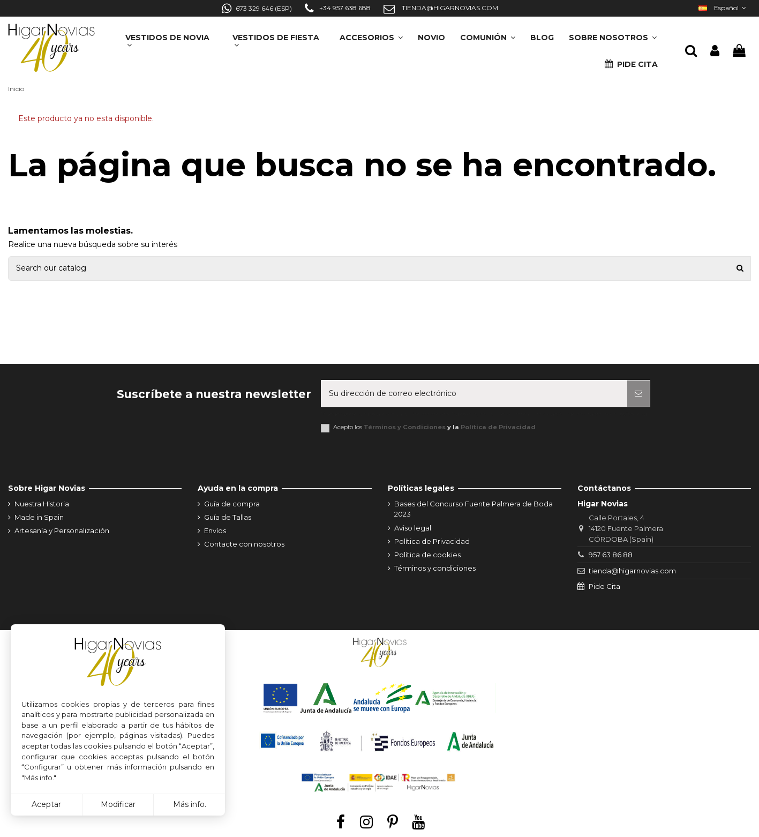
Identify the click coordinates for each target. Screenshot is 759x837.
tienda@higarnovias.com (632, 570)
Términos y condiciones (435, 568)
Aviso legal (412, 528)
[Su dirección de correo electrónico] (474, 393)
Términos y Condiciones (405, 427)
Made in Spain (39, 517)
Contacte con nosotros (244, 544)
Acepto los (434, 427)
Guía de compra (232, 503)
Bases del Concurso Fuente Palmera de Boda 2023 (473, 509)
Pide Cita (604, 586)
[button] (612, 34)
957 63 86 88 (611, 554)
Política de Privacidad (498, 427)
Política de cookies (427, 554)
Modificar (118, 804)
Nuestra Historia (41, 503)
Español (723, 8)
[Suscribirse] (638, 393)
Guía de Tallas (227, 517)
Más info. (189, 804)
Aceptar (46, 804)
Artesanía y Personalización (61, 530)
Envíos (215, 530)
